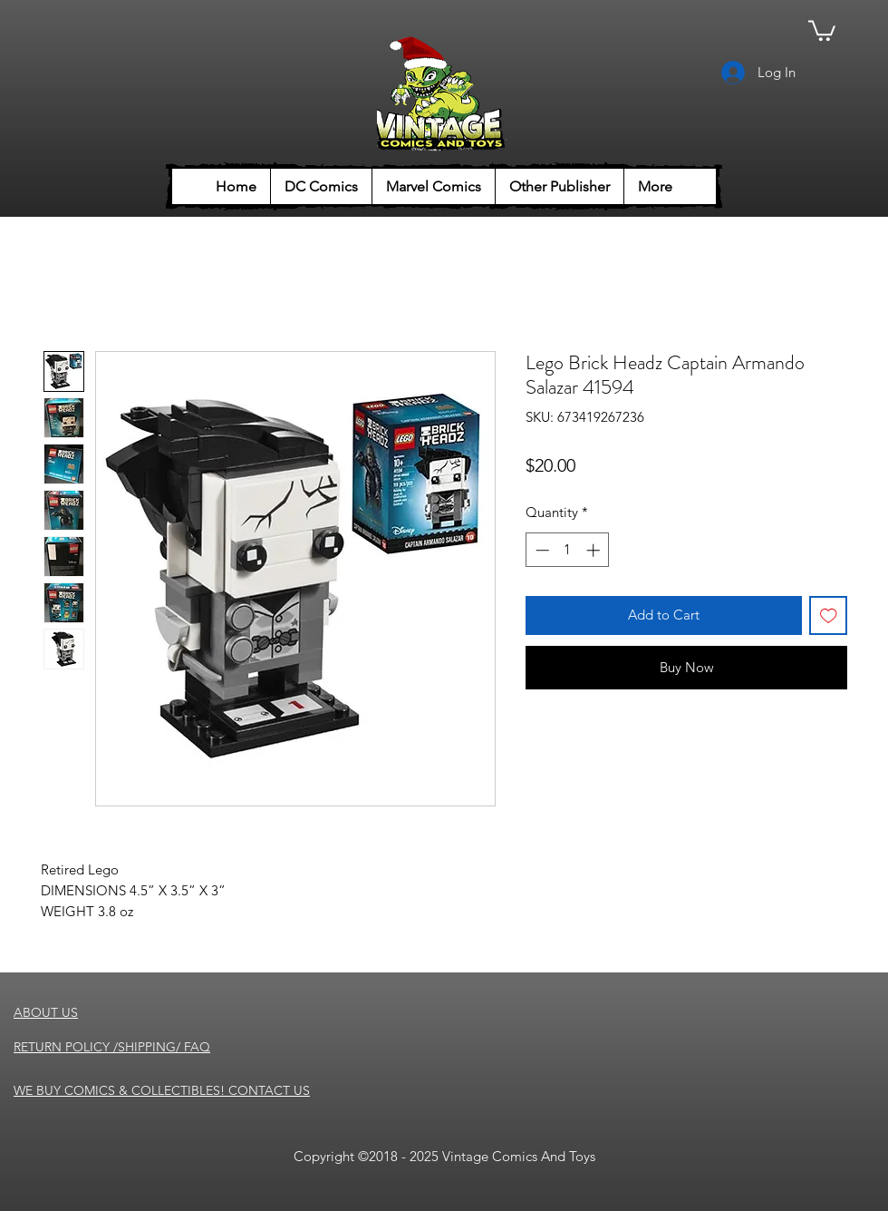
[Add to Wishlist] (828, 615)
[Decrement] (540, 550)
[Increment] (595, 550)
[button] (821, 29)
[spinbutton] (568, 550)
